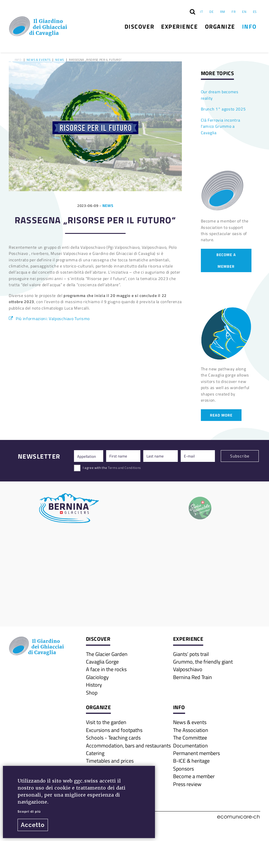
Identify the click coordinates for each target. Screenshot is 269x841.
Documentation (190, 745)
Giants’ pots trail (191, 653)
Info (249, 26)
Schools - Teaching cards (113, 737)
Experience (179, 26)
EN (244, 11)
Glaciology (97, 677)
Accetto (33, 824)
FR (234, 11)
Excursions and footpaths (114, 729)
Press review (187, 784)
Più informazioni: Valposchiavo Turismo (53, 318)
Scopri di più (29, 811)
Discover (139, 26)
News (59, 59)
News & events (39, 59)
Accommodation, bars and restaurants (128, 745)
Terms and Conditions (124, 467)
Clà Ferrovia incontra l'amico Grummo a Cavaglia (220, 126)
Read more (221, 415)
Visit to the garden (106, 722)
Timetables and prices (110, 760)
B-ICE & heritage (191, 760)
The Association (190, 729)
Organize (220, 26)
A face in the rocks (106, 669)
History (94, 684)
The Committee (190, 737)
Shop (91, 692)
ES (255, 11)
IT (201, 11)
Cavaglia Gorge (102, 661)
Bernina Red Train (192, 677)
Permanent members (196, 753)
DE (211, 11)
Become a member (226, 260)
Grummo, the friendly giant (203, 661)
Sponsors (183, 768)
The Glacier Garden (106, 653)
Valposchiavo (187, 669)
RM (222, 11)
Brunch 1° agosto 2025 (223, 109)
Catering (95, 753)
